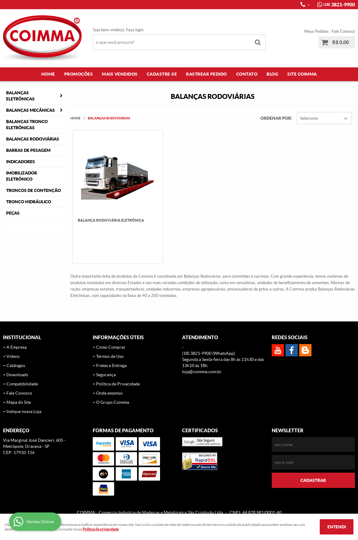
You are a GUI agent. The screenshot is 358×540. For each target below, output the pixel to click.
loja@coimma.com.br (202, 371)
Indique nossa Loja (23, 411)
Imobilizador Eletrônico (21, 176)
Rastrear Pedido (206, 74)
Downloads (17, 374)
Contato (247, 74)
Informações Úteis (118, 337)
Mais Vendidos (120, 74)
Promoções (78, 74)
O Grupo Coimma (112, 402)
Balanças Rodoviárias (32, 139)
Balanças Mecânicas (30, 110)
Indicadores (20, 161)
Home (48, 74)
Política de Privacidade (118, 383)
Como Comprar (110, 347)
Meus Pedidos (316, 31)
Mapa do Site (18, 402)
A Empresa (16, 347)
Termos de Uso (110, 356)
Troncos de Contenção (33, 190)
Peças (13, 213)
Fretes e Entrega (111, 365)
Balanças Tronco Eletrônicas (27, 124)
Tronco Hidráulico (28, 201)
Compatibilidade (22, 383)
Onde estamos (109, 393)
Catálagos (15, 365)
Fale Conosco (343, 31)
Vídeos (13, 356)
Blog (272, 74)
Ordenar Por (275, 118)
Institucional (22, 337)
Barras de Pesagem (28, 150)
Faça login (135, 30)
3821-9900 (339, 4)
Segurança (106, 374)
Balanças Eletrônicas (20, 95)
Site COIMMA (302, 74)
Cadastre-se (162, 74)
